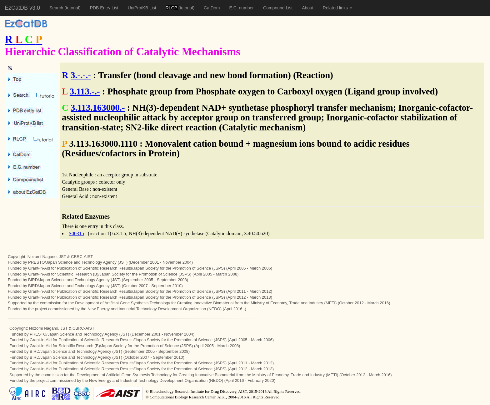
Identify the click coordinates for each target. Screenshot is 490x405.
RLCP (172, 7)
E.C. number (241, 7)
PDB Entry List (104, 7)
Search (56, 7)
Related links (337, 7)
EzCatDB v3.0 (22, 8)
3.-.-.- (81, 75)
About (307, 7)
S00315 (76, 233)
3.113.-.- (85, 91)
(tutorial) (72, 7)
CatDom (212, 7)
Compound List (277, 7)
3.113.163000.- (98, 108)
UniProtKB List (142, 7)
